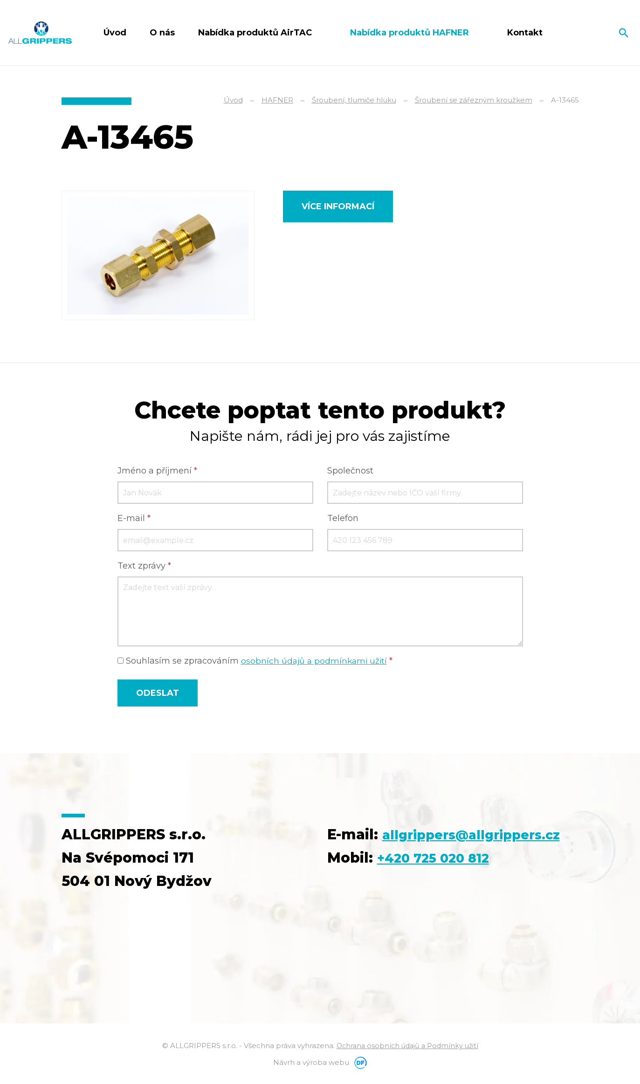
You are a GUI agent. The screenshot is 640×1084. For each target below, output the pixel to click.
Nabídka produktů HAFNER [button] (410, 32)
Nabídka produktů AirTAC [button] (256, 32)
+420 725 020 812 (440, 882)
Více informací (338, 206)
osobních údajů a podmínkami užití (315, 662)
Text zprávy (144, 567)
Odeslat (157, 694)
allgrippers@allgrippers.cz (427, 859)
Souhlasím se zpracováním (256, 662)
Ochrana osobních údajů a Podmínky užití (407, 1047)
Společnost (350, 472)
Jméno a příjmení (157, 472)
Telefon (342, 520)
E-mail (134, 520)
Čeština (589, 33)
